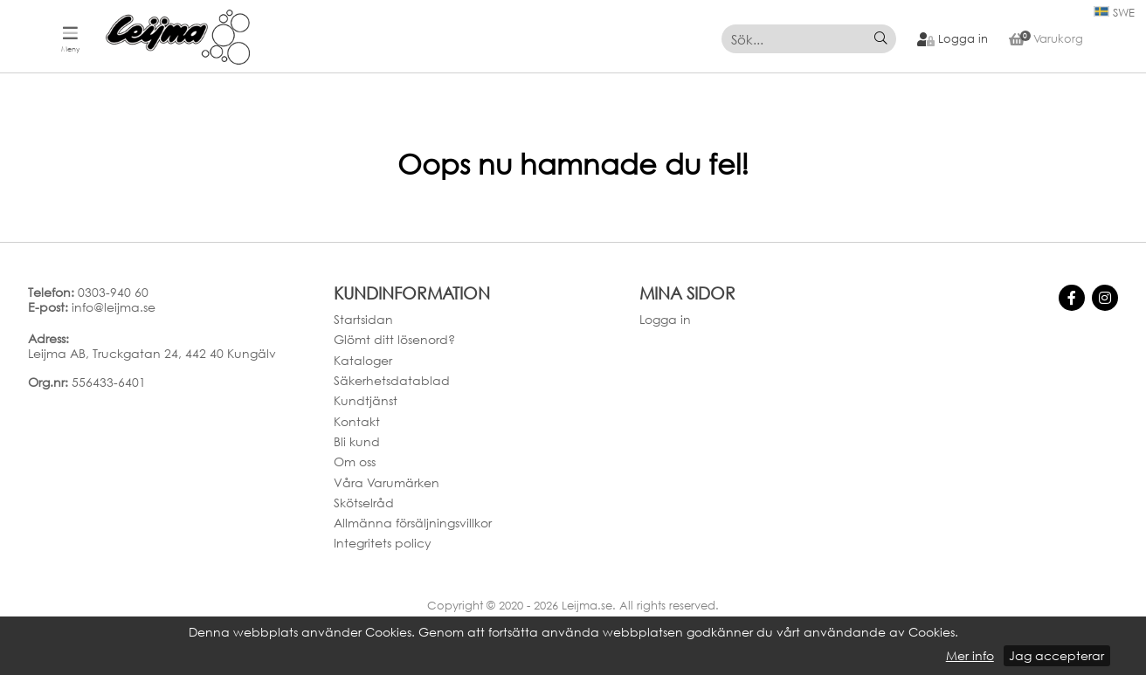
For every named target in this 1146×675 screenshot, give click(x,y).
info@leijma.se (113, 307)
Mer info (970, 656)
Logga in (665, 319)
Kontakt (357, 421)
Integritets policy (382, 542)
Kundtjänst (365, 400)
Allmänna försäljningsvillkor (413, 522)
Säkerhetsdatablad (392, 380)
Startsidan (363, 319)
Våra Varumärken (386, 482)
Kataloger (363, 360)
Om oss (355, 461)
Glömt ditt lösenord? (394, 339)
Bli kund (357, 441)
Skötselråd (364, 502)
